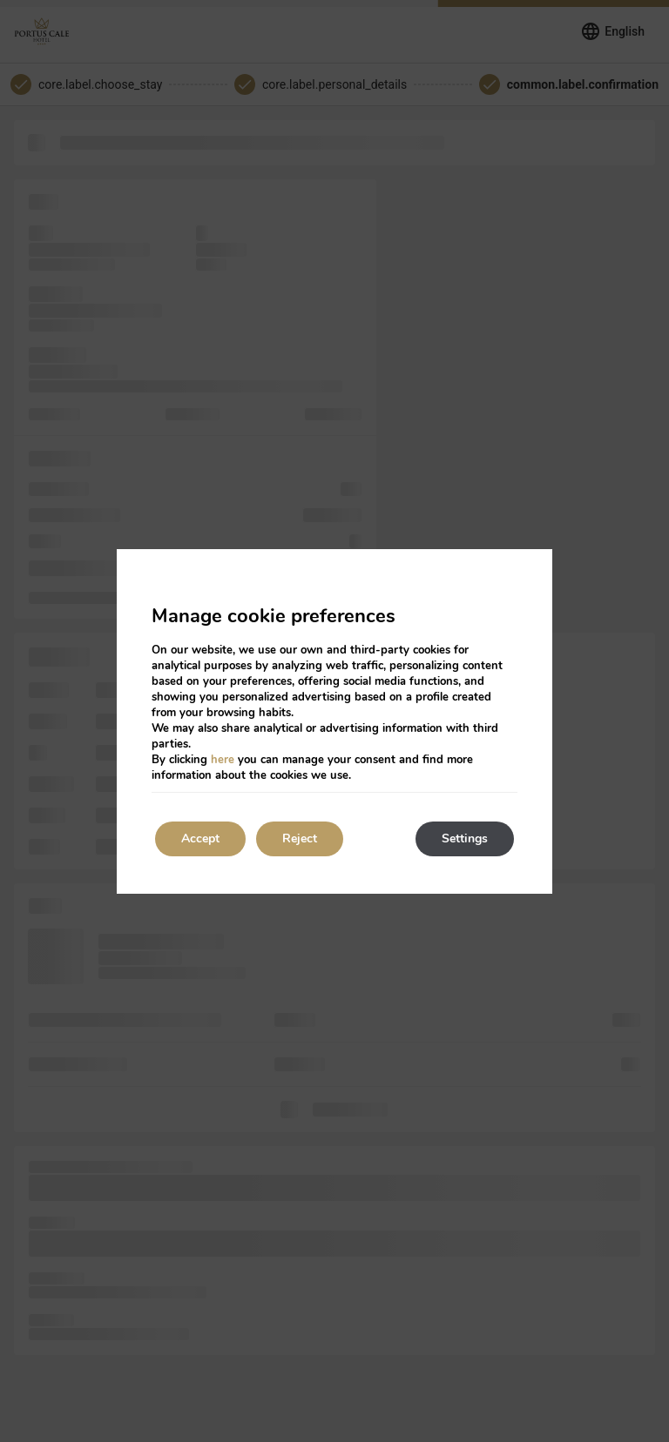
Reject (299, 838)
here (222, 760)
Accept (200, 838)
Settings (465, 838)
